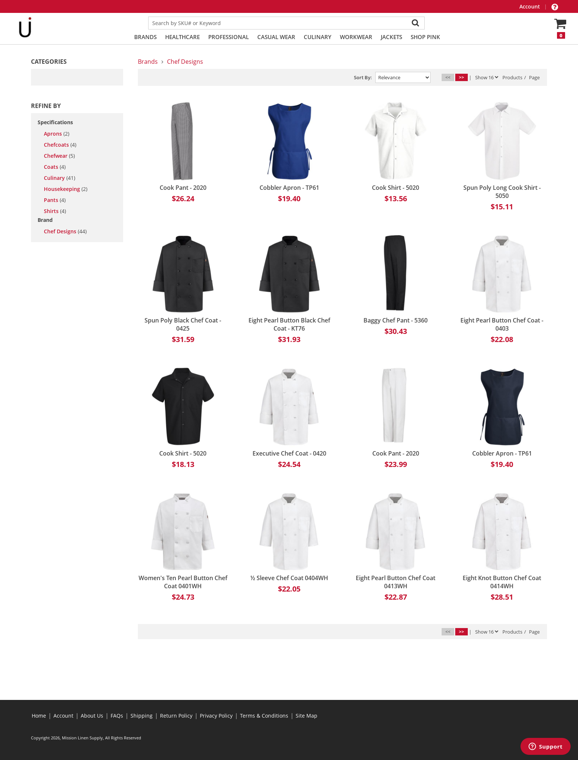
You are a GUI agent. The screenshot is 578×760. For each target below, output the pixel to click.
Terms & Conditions (264, 715)
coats (55, 167)
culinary (59, 178)
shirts (55, 211)
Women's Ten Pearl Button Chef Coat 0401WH (183, 582)
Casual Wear (276, 37)
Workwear (356, 37)
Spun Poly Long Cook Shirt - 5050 (502, 192)
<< (447, 77)
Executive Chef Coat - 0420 (289, 453)
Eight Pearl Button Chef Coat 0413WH (395, 582)
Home (39, 715)
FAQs (117, 715)
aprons (56, 134)
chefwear (59, 156)
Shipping (141, 715)
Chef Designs (65, 231)
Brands (145, 37)
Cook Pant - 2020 (183, 188)
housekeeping (65, 189)
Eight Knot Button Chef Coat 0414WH (502, 582)
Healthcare (182, 37)
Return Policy (176, 715)
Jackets (391, 37)
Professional (228, 37)
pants (55, 200)
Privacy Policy (216, 715)
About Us (92, 715)
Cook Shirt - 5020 (395, 188)
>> (461, 77)
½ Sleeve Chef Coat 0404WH (289, 578)
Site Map (306, 715)
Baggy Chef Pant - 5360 (395, 320)
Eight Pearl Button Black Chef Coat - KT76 (289, 324)
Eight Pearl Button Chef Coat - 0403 (501, 324)
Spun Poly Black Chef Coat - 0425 (182, 324)
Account (530, 6)
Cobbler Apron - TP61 (289, 188)
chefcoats (60, 145)
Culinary (317, 37)
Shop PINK (425, 37)
